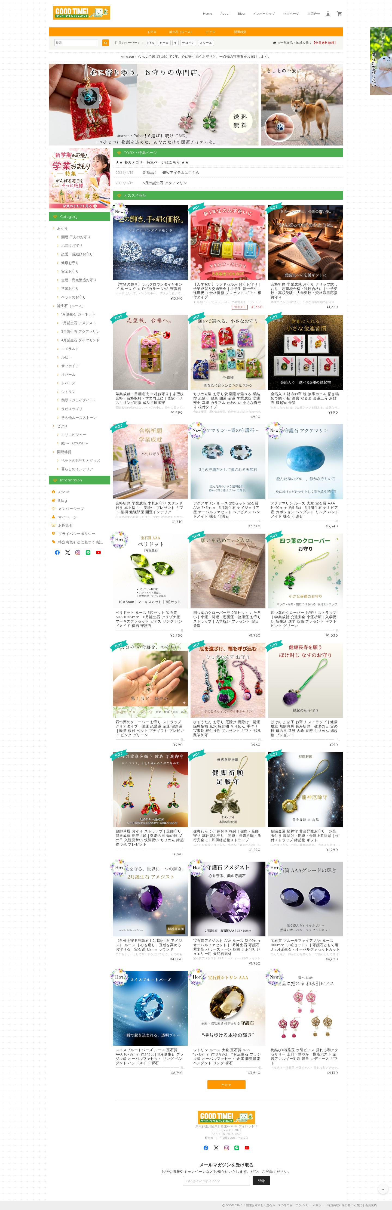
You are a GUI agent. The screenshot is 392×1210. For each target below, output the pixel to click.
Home (207, 14)
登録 (261, 1180)
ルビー (66, 357)
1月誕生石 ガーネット (78, 314)
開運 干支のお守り (76, 237)
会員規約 (371, 1205)
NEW (151, 43)
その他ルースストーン (79, 417)
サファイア (70, 366)
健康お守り (70, 263)
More (226, 1084)
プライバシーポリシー (77, 533)
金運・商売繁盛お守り (79, 280)
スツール (206, 43)
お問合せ (313, 14)
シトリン (68, 391)
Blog (241, 14)
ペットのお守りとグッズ (80, 460)
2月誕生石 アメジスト (78, 323)
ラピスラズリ (71, 409)
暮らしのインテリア (77, 469)
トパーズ (68, 383)
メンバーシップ (264, 14)
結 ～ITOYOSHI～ (75, 443)
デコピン (188, 43)
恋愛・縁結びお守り (77, 254)
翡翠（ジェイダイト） (79, 400)
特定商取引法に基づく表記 (80, 542)
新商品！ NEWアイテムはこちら (171, 172)
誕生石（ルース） (181, 32)
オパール (68, 374)
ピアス (210, 32)
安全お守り (70, 271)
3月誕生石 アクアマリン (80, 331)
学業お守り (70, 288)
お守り (152, 32)
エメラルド (70, 348)
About (225, 14)
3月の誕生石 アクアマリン (165, 183)
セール (164, 43)
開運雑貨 (240, 32)
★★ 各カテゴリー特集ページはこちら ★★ (152, 162)
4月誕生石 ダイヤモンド (80, 340)
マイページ (291, 14)
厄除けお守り (71, 245)
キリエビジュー (73, 434)
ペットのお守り (73, 297)
